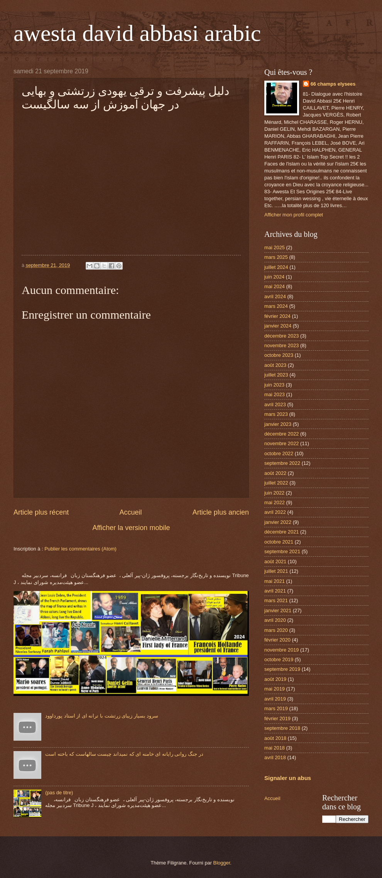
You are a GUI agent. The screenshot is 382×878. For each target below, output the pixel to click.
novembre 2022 (281, 443)
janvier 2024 (277, 326)
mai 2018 (274, 748)
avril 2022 (275, 512)
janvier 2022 (277, 522)
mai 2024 (274, 286)
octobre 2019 (278, 659)
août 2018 (275, 738)
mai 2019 (274, 689)
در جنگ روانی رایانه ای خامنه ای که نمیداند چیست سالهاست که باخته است (124, 754)
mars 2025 (276, 257)
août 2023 (275, 365)
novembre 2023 (281, 345)
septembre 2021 (282, 551)
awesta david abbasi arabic (137, 33)
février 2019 (277, 718)
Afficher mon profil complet (293, 215)
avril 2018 (275, 757)
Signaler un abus (287, 778)
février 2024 (277, 316)
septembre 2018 (282, 728)
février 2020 (277, 640)
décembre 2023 (281, 336)
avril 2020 (275, 620)
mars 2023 (276, 414)
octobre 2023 (278, 355)
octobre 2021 (278, 542)
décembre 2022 (281, 434)
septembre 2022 (282, 463)
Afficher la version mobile (131, 528)
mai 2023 (274, 394)
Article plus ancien (221, 512)
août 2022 (275, 473)
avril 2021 (275, 591)
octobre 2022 (278, 453)
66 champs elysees (333, 84)
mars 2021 (276, 600)
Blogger (221, 863)
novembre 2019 (281, 650)
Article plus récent (41, 512)
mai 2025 (274, 247)
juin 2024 (274, 277)
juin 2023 (274, 385)
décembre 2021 (281, 532)
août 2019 (275, 679)
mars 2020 (276, 630)
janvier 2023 (277, 424)
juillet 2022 (276, 483)
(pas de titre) (59, 792)
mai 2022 (274, 502)
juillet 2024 (276, 267)
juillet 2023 (276, 375)
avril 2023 (275, 404)
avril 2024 (275, 296)
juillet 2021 (276, 571)
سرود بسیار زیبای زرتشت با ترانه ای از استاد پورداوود (101, 716)
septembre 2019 (282, 669)
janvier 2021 (277, 610)
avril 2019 (275, 699)
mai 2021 (274, 581)
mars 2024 (276, 306)
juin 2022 (274, 493)
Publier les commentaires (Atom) (80, 549)
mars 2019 (276, 708)
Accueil (130, 512)
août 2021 (275, 561)
